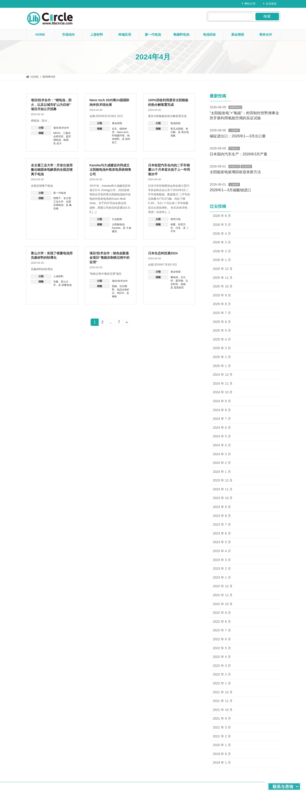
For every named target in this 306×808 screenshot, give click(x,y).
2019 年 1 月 (222, 762)
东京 (114, 128)
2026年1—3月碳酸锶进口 (230, 190)
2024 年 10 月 (223, 392)
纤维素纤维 (118, 135)
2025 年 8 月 (222, 304)
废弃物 (179, 280)
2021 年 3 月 (222, 727)
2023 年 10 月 (223, 498)
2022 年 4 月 (222, 657)
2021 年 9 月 (222, 718)
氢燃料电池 (235, 107)
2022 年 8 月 (222, 621)
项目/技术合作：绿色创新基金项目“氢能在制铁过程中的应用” (109, 257)
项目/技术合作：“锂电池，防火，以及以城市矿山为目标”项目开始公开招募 (51, 104)
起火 (59, 143)
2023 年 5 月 (222, 542)
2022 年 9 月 (222, 612)
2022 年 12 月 (223, 586)
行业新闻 (117, 219)
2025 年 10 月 (223, 286)
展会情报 (117, 123)
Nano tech (122, 132)
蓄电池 (174, 277)
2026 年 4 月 (222, 233)
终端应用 (233, 166)
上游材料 (58, 276)
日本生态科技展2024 (163, 253)
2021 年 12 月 (223, 692)
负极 (55, 281)
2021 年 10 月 (223, 710)
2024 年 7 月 (222, 418)
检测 (65, 139)
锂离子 (57, 198)
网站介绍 (248, 3)
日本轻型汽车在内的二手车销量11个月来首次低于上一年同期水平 (169, 169)
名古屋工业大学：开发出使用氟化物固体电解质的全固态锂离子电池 (52, 169)
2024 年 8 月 (222, 410)
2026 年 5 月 (222, 224)
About (235, 790)
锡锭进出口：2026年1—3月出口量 (238, 136)
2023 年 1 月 (222, 577)
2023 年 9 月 (222, 507)
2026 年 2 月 (222, 251)
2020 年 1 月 (222, 745)
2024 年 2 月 (222, 463)
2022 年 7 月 (222, 630)
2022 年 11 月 (223, 595)
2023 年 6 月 (222, 533)
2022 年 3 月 (222, 665)
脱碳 (114, 286)
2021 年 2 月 (222, 736)
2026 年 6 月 (222, 216)
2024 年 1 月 (222, 471)
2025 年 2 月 (222, 357)
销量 (173, 224)
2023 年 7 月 (222, 524)
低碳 (183, 284)
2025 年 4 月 (222, 339)
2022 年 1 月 (222, 683)
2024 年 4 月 (222, 445)
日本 (178, 227)
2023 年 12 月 (223, 480)
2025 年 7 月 (222, 313)
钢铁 (114, 296)
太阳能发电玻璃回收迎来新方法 (235, 172)
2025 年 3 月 (222, 348)
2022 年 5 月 (222, 648)
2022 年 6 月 (222, 639)
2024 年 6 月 (222, 427)
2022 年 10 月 (223, 604)
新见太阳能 (177, 128)
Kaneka (116, 227)
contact (251, 790)
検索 (267, 16)
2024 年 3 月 (222, 454)
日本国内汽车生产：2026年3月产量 (239, 154)
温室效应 (179, 287)
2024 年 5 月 (222, 436)
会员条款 (270, 3)
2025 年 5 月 (222, 330)
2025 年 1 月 (222, 366)
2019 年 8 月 (222, 754)
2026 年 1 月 (222, 260)
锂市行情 (176, 219)
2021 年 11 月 (223, 701)
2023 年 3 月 (222, 560)
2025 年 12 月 (223, 269)
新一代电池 (59, 192)
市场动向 (233, 148)
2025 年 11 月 (223, 277)
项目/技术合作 (61, 127)
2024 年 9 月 (222, 401)
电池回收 (176, 123)
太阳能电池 (118, 224)
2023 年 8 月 (222, 516)
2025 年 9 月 (222, 295)
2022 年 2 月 (222, 674)
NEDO (57, 133)
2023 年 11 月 (223, 489)
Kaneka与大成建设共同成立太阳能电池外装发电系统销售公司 (110, 169)
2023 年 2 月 (222, 568)
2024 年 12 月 (223, 374)
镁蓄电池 (67, 285)
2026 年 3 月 (222, 242)
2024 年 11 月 (223, 383)
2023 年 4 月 (222, 551)
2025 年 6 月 (222, 322)
